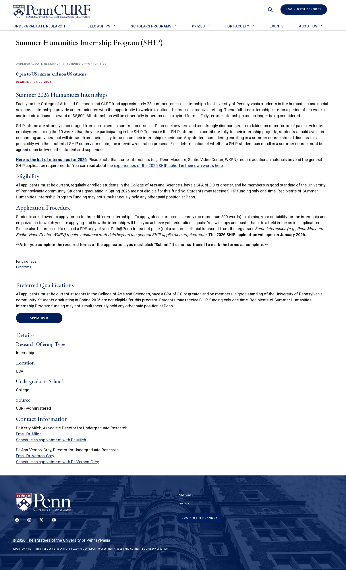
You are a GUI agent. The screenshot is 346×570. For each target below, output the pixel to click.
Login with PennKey (303, 9)
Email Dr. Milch (29, 434)
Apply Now (46, 317)
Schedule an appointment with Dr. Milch (51, 440)
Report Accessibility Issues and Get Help (115, 549)
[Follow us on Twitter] (41, 522)
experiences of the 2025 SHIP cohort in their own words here (168, 165)
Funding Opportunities (87, 63)
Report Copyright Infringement (33, 549)
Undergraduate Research (39, 26)
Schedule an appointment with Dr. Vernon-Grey (57, 461)
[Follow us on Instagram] (29, 522)
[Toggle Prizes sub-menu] (210, 23)
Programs (23, 267)
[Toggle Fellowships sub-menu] (115, 23)
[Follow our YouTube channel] (53, 522)
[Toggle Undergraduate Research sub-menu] (70, 23)
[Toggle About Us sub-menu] (322, 23)
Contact (184, 503)
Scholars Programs (151, 26)
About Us (308, 26)
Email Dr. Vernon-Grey (35, 456)
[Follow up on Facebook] (17, 522)
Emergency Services (155, 549)
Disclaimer (61, 549)
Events (277, 26)
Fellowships (97, 26)
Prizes (198, 26)
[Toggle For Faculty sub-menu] (254, 23)
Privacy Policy (78, 549)
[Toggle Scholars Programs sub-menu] (176, 23)
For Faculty (237, 26)
